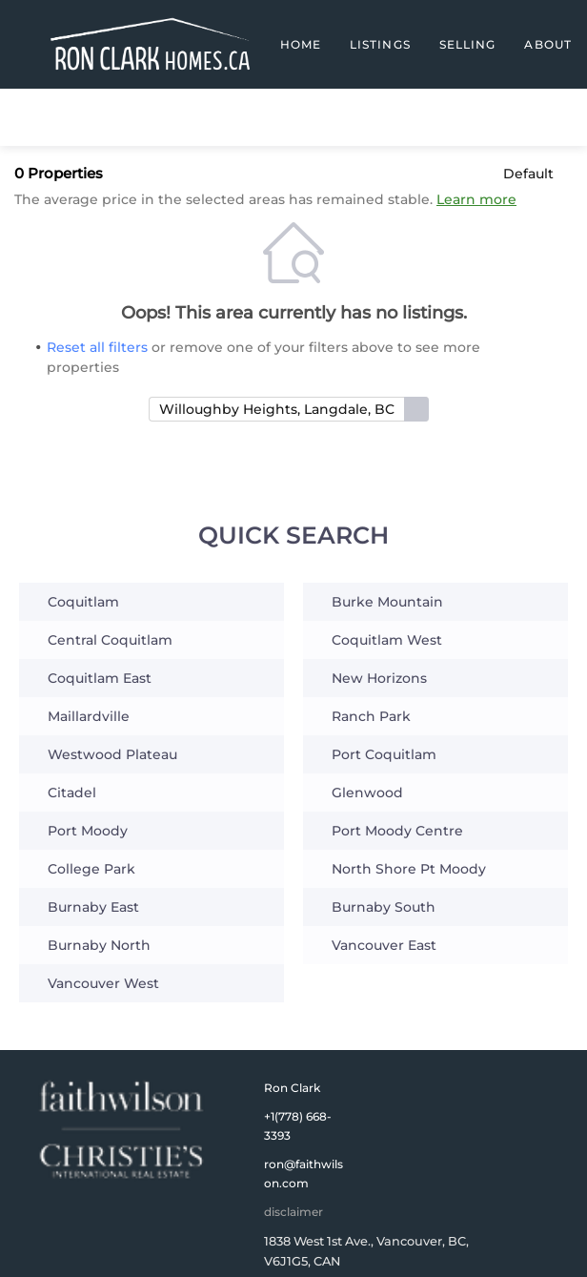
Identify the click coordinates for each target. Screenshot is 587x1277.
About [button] (548, 44)
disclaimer (293, 1212)
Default (528, 173)
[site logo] (121, 1130)
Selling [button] (467, 44)
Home (300, 44)
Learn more (476, 199)
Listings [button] (380, 44)
